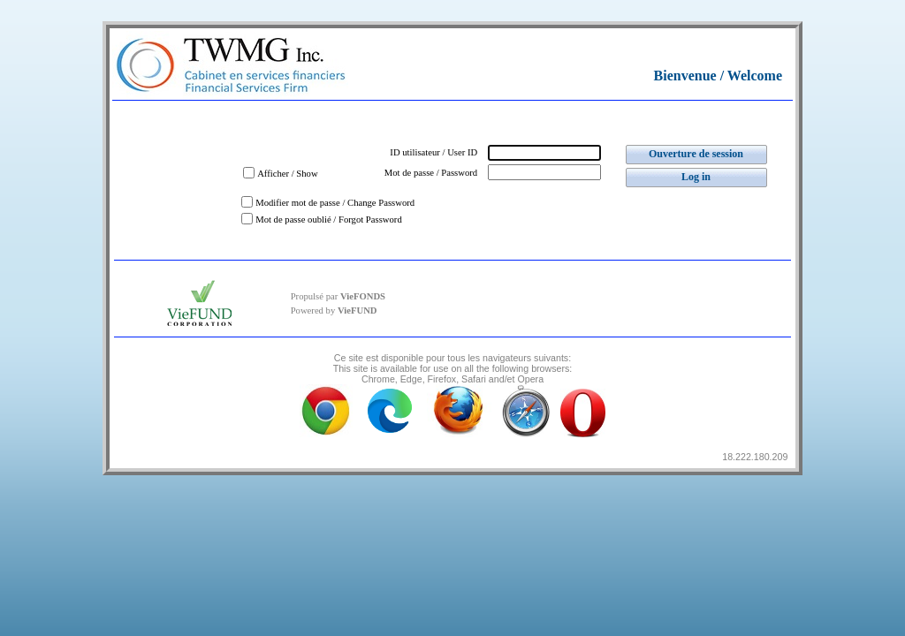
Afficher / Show (287, 173)
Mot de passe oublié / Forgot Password (328, 219)
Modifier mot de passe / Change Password (334, 203)
